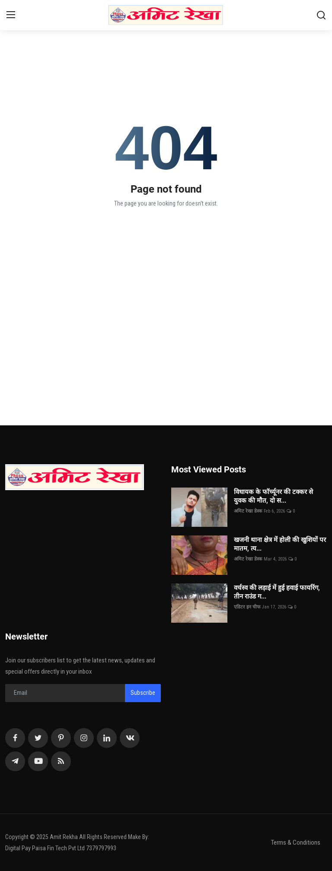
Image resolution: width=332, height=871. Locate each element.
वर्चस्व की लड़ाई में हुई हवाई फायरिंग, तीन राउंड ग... (277, 592)
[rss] (61, 761)
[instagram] (84, 738)
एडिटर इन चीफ (247, 607)
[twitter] (38, 738)
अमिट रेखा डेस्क (248, 511)
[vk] (130, 738)
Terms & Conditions (295, 842)
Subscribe (143, 692)
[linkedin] (107, 738)
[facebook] (15, 738)
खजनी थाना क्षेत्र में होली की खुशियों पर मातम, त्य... (280, 544)
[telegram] (15, 761)
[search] (321, 15)
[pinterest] (61, 738)
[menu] (11, 15)
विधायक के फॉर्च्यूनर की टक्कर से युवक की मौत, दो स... (273, 496)
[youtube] (38, 761)
